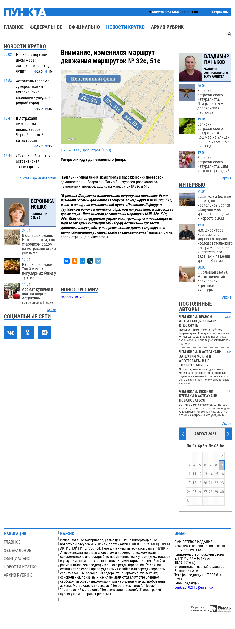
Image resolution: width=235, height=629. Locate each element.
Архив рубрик (167, 27)
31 (189, 501)
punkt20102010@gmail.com (194, 587)
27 (205, 492)
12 (200, 474)
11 (194, 474)
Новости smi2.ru (73, 297)
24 (189, 492)
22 (216, 483)
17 (189, 483)
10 (189, 474)
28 (211, 492)
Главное (14, 27)
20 (205, 483)
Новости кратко (125, 27)
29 (216, 492)
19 (200, 483)
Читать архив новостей (38, 178)
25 (194, 492)
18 (194, 483)
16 (222, 474)
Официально (84, 27)
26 (200, 492)
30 (222, 492)
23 (222, 483)
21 (211, 483)
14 (211, 474)
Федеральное (46, 27)
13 (205, 474)
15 (216, 474)
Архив (51, 310)
